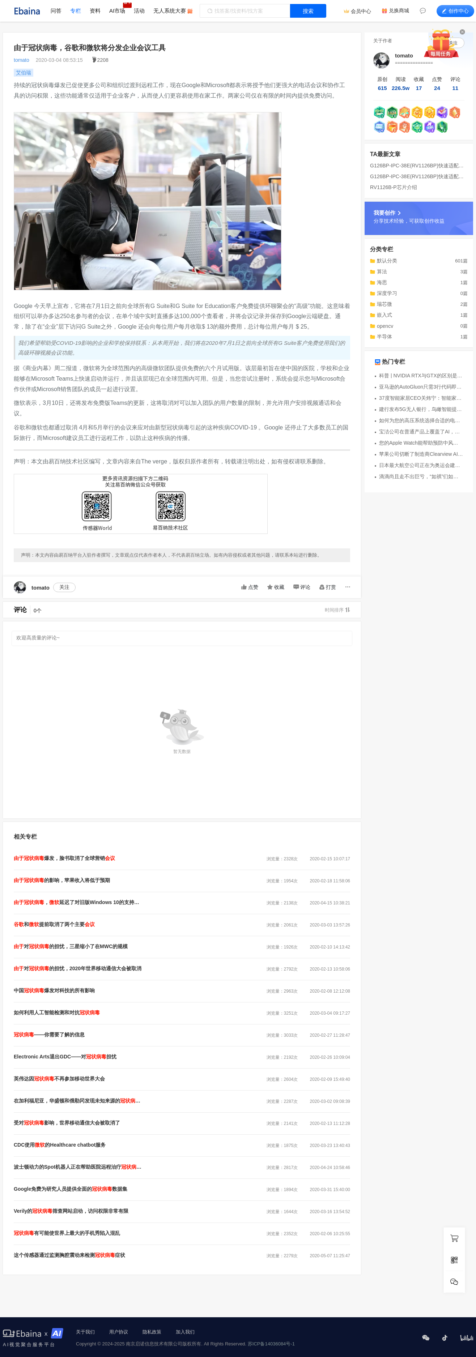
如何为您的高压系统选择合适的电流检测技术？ (421, 420)
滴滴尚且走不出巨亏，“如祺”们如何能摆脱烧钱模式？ (421, 476)
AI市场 (117, 11)
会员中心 (361, 11)
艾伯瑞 (23, 73)
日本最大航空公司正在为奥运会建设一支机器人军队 (421, 465)
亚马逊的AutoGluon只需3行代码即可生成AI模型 (421, 386)
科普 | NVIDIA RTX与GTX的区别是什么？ (421, 375)
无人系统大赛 (169, 11)
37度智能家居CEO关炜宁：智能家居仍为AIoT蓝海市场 (421, 398)
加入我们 (185, 1332)
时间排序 (337, 610)
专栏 (75, 11)
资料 (95, 11)
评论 (301, 587)
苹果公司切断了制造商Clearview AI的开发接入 (421, 454)
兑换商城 (399, 10)
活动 (139, 11)
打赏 (327, 587)
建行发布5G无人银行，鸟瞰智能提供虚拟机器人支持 (421, 409)
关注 (64, 587)
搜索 (308, 11)
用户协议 (118, 1332)
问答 (56, 11)
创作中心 (455, 11)
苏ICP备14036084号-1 (271, 1344)
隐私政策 (152, 1332)
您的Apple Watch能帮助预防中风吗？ (421, 442)
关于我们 (85, 1332)
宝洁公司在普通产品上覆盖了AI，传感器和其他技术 (421, 431)
